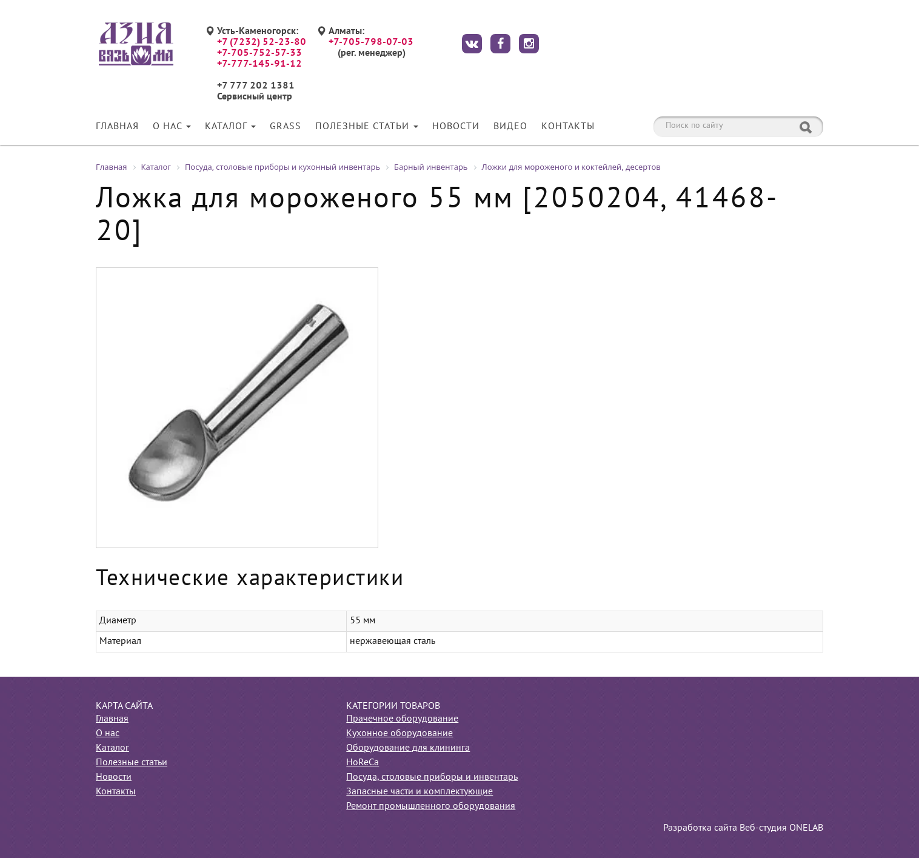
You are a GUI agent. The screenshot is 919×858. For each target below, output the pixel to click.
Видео (510, 126)
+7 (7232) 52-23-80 (261, 42)
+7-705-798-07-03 (371, 42)
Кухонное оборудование (399, 733)
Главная (117, 126)
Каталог (230, 126)
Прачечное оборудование (402, 719)
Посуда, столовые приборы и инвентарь (432, 777)
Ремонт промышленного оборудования (430, 806)
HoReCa (362, 763)
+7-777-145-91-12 (259, 64)
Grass (285, 126)
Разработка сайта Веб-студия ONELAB (743, 828)
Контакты (568, 126)
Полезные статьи (366, 126)
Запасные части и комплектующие (419, 792)
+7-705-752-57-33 (259, 53)
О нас (172, 126)
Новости (456, 126)
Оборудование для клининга (408, 748)
